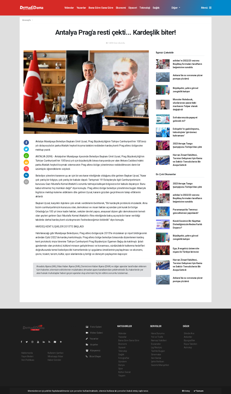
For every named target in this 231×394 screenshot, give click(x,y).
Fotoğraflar (123, 358)
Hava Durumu (157, 333)
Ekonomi (121, 7)
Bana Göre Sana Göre (101, 7)
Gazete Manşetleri (160, 365)
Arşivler (92, 344)
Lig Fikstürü (156, 347)
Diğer (175, 7)
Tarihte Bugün (158, 351)
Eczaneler (156, 344)
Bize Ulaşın (93, 356)
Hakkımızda (27, 353)
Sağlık (156, 7)
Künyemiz (93, 350)
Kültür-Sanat (124, 372)
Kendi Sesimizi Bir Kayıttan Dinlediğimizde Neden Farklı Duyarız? (187, 224)
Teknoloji (144, 7)
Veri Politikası (27, 360)
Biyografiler (189, 340)
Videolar (69, 7)
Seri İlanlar (156, 358)
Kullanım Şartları (55, 353)
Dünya (121, 365)
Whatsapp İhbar (55, 356)
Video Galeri (94, 332)
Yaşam (121, 375)
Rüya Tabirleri (190, 344)
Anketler (188, 337)
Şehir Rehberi (157, 361)
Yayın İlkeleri (27, 356)
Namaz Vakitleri (159, 340)
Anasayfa (26, 20)
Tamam (199, 391)
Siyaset (132, 7)
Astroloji (188, 347)
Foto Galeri (94, 327)
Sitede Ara (189, 333)
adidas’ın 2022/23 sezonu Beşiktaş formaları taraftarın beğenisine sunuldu (187, 64)
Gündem (122, 361)
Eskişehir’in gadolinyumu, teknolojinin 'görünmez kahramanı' (186, 132)
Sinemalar (156, 354)
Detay (186, 391)
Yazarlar (81, 7)
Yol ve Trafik (157, 337)
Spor (120, 368)
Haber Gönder (54, 360)
